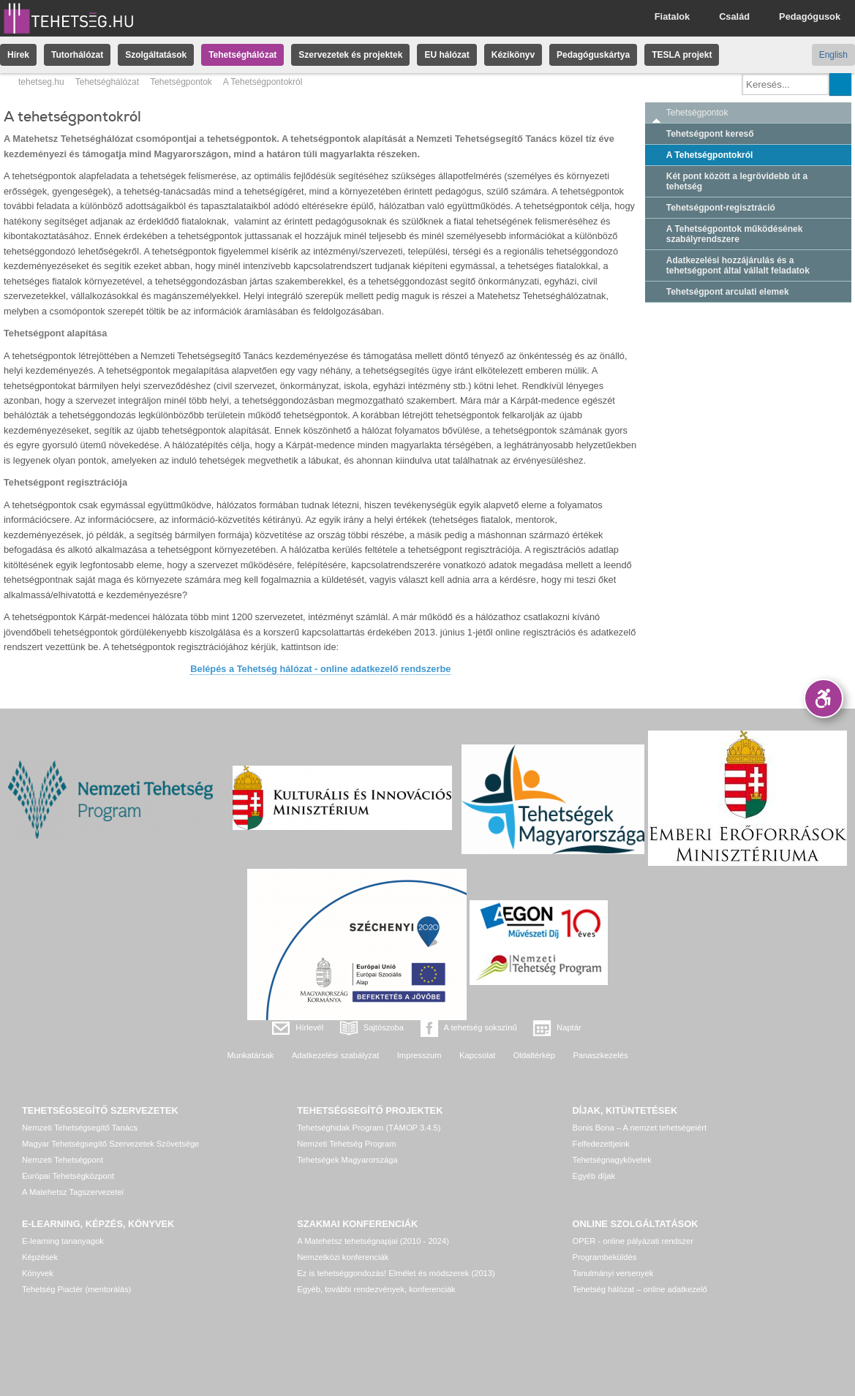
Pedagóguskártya (593, 55)
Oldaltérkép (534, 1055)
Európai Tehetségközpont (68, 1175)
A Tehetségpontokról (709, 155)
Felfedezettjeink (601, 1143)
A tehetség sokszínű (480, 1027)
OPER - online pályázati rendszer (633, 1241)
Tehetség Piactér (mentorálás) (76, 1289)
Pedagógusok (809, 16)
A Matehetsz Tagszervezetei (73, 1192)
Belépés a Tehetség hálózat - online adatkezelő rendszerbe (320, 668)
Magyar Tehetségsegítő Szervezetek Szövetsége (110, 1143)
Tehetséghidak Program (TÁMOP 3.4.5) (368, 1127)
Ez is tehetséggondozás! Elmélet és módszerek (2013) (396, 1273)
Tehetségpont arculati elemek (727, 292)
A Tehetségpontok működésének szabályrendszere (734, 234)
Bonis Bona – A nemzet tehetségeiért (640, 1127)
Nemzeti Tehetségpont (62, 1159)
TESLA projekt (682, 55)
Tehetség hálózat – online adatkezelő (640, 1289)
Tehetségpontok (181, 82)
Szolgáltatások (156, 55)
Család (734, 16)
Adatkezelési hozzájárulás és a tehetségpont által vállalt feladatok (738, 265)
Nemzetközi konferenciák (342, 1257)
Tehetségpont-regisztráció (720, 208)
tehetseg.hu (41, 82)
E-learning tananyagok (63, 1241)
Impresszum (419, 1055)
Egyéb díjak (594, 1175)
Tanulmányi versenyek (613, 1273)
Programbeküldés (605, 1257)
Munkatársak (250, 1055)
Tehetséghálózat (242, 55)
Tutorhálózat (77, 55)
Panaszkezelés (600, 1055)
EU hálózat (446, 55)
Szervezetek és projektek (350, 55)
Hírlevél (309, 1027)
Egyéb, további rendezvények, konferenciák (376, 1289)
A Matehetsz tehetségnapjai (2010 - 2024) (373, 1241)
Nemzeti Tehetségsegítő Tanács (80, 1127)
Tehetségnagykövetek (612, 1159)
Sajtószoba (384, 1027)
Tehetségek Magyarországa (347, 1159)
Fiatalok (672, 16)
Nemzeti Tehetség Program (346, 1143)
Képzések (40, 1257)
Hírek (18, 55)
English (833, 55)
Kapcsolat (477, 1055)
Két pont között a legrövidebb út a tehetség (736, 181)
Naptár (569, 1027)
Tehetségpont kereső (710, 134)
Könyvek (37, 1273)
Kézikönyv (513, 55)
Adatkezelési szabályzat (335, 1055)
